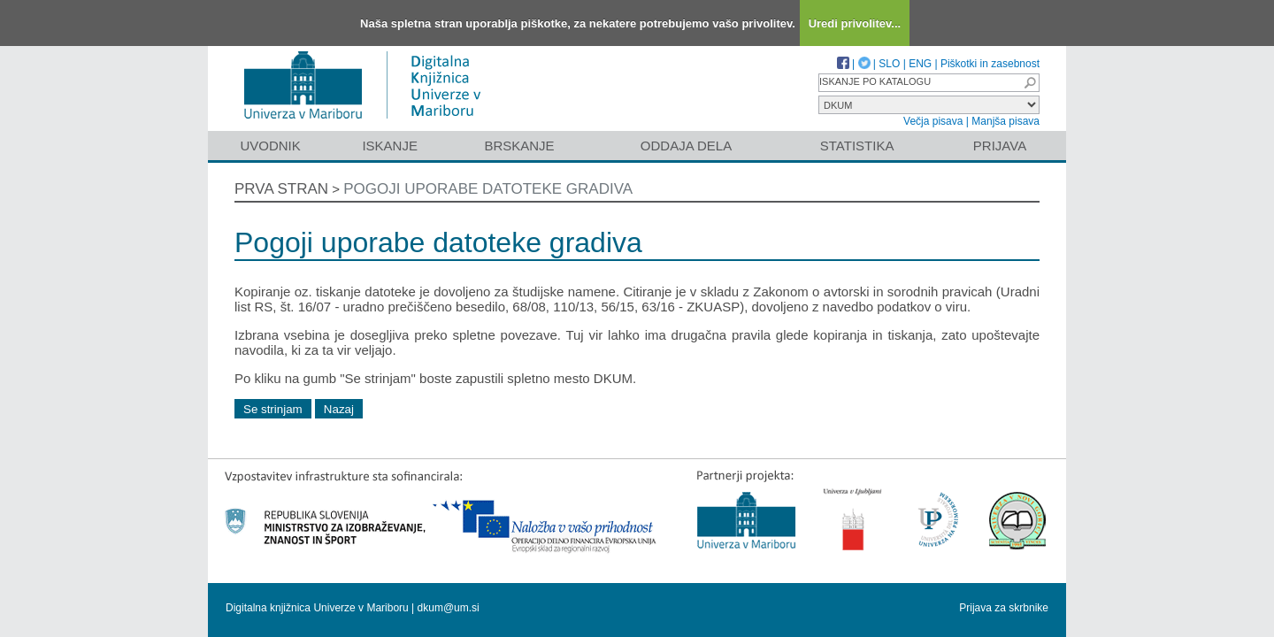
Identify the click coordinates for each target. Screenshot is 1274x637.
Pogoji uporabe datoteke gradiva (488, 188)
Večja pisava (933, 121)
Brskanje (519, 145)
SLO (889, 64)
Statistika (857, 145)
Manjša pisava (1005, 121)
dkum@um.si (449, 608)
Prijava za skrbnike (1003, 608)
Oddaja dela (686, 145)
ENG (920, 64)
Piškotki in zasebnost (990, 64)
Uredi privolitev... (855, 23)
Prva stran (281, 188)
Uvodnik (270, 145)
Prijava (999, 145)
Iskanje (390, 145)
